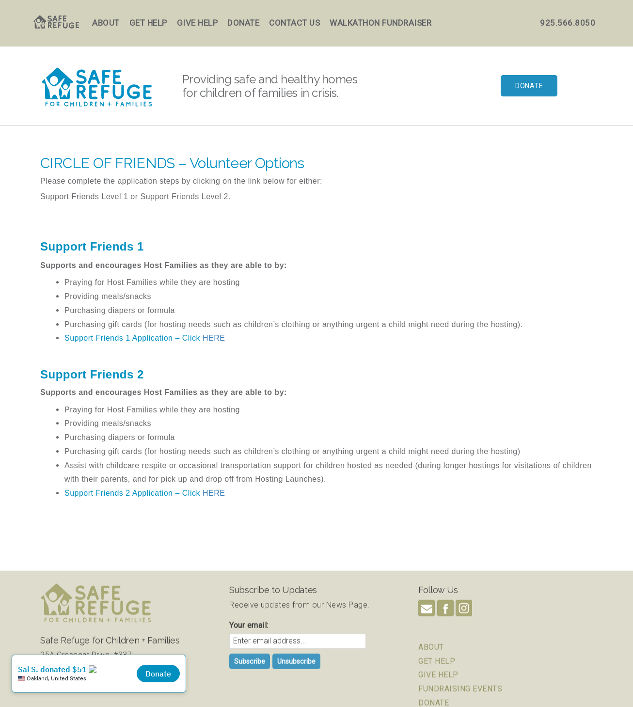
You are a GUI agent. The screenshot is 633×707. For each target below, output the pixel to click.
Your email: (249, 674)
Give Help (197, 23)
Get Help (148, 23)
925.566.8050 (567, 23)
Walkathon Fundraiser (380, 23)
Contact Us (294, 23)
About (106, 23)
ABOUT (431, 695)
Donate (243, 23)
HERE (214, 338)
